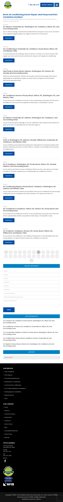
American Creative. (35, 499)
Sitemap (6, 437)
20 (43, 256)
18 (34, 256)
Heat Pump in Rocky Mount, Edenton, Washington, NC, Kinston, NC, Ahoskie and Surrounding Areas (28, 72)
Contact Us (7, 421)
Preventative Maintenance (11, 378)
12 (6, 256)
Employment (8, 417)
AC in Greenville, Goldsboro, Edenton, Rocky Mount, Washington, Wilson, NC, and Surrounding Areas (30, 333)
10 (52, 252)
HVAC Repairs (8, 375)
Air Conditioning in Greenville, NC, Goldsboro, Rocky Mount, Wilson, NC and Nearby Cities (30, 50)
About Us (7, 410)
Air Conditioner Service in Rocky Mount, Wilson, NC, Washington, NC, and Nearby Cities (31, 96)
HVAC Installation (9, 372)
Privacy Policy (8, 434)
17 (29, 256)
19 (38, 256)
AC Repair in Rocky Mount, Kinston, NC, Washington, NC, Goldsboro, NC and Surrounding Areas (28, 345)
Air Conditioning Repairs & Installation (15, 388)
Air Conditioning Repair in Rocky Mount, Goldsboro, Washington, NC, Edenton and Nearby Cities (29, 187)
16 (24, 256)
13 (10, 256)
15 (20, 256)
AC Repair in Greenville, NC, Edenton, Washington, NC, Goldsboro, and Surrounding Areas (30, 119)
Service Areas (8, 424)
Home (6, 407)
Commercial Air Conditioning (12, 385)
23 (57, 256)
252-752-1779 (33, 5)
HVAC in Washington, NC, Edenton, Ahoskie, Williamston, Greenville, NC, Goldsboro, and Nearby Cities (30, 141)
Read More (8, 38)
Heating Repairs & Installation (12, 392)
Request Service (47, 5)
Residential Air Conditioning (12, 382)
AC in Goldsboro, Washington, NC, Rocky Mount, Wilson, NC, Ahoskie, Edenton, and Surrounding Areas (29, 165)
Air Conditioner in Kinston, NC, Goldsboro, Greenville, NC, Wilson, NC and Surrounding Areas (27, 327)
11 (57, 252)
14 (15, 256)
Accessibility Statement (11, 431)
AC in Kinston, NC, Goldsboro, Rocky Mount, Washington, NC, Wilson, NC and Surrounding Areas (28, 322)
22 (52, 256)
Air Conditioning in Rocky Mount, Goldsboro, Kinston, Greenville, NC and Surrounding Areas (27, 339)
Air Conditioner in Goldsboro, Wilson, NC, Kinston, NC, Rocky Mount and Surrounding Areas (30, 210)
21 (48, 256)
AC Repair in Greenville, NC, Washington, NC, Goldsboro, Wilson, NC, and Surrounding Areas (31, 28)
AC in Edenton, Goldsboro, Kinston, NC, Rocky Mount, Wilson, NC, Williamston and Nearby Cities (28, 232)
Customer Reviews (9, 414)
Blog (5, 427)
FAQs (5, 398)
